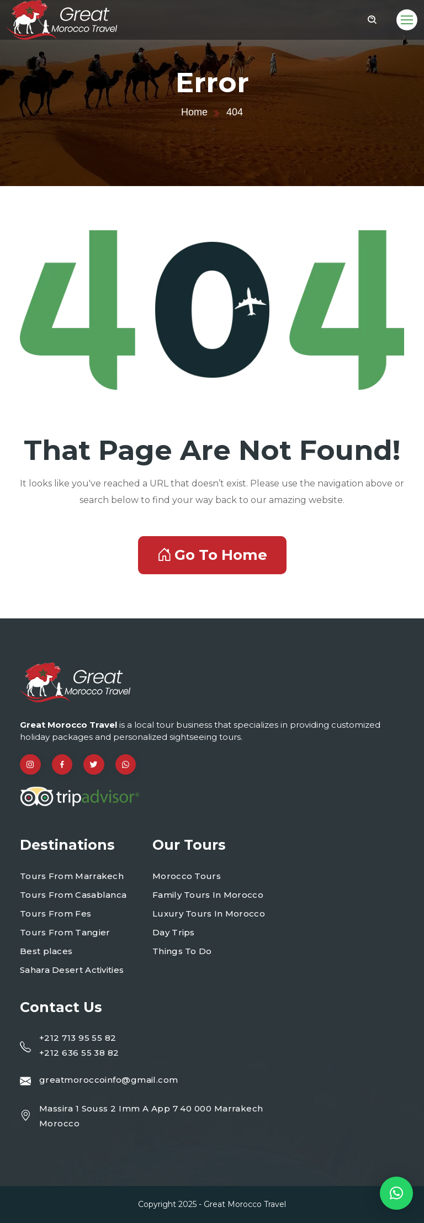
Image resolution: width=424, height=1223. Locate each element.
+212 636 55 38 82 (79, 1052)
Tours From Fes (55, 913)
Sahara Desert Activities (72, 970)
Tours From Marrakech (72, 876)
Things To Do (182, 951)
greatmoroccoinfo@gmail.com (108, 1079)
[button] (396, 1193)
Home (194, 112)
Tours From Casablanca (73, 895)
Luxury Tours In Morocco (208, 913)
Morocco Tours (186, 876)
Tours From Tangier (65, 932)
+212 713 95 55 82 (77, 1038)
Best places (46, 951)
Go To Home (212, 555)
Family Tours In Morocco (207, 895)
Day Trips (173, 932)
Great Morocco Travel (245, 1204)
